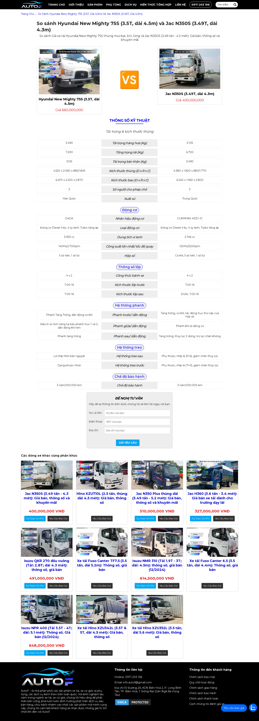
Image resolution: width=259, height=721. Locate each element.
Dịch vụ (131, 4)
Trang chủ (56, 4)
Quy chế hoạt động (201, 682)
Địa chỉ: (94, 430)
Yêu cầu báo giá (58, 518)
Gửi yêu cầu (128, 442)
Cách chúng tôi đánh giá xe (206, 704)
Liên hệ (180, 4)
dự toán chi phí (35, 518)
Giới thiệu (76, 4)
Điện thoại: (96, 421)
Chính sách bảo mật (202, 677)
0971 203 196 (200, 4)
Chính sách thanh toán (203, 698)
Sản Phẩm (94, 4)
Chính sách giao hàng (203, 687)
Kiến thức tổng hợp (155, 4)
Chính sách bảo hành (202, 693)
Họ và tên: (95, 412)
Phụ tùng (113, 4)
